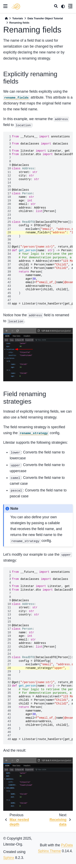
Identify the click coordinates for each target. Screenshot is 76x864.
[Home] (6, 18)
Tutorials (17, 18)
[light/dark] (63, 6)
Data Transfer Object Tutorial (45, 18)
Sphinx (8, 858)
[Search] (56, 6)
